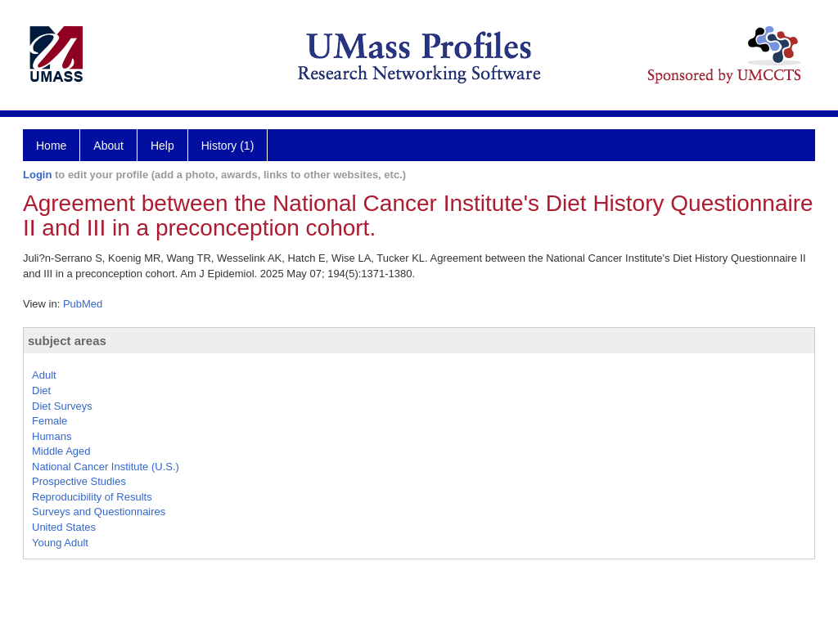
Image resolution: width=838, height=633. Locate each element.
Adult (44, 375)
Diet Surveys (62, 406)
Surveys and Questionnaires (98, 511)
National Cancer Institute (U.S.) (105, 466)
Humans (51, 436)
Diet (41, 390)
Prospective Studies (79, 481)
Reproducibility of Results (92, 497)
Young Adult (60, 542)
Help (162, 145)
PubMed (82, 304)
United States (64, 527)
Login (37, 174)
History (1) (228, 145)
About (108, 145)
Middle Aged (61, 451)
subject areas (67, 341)
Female (49, 421)
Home (51, 145)
